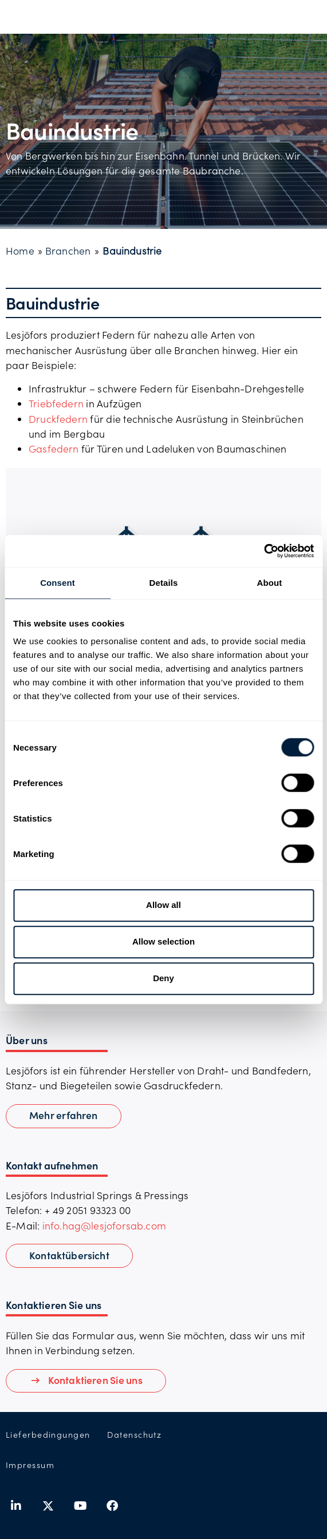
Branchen (67, 250)
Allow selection (163, 941)
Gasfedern (55, 448)
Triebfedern (56, 403)
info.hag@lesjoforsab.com (104, 1225)
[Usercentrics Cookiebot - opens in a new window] (264, 551)
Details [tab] (163, 583)
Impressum (30, 1464)
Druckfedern (58, 419)
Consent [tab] (57, 583)
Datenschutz (134, 1434)
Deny (163, 978)
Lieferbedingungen (48, 1434)
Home (20, 250)
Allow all (163, 905)
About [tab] (269, 583)
